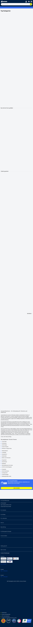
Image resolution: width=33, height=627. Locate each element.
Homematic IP (4, 454)
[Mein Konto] (26, 1)
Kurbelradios (4, 443)
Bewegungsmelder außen (6, 476)
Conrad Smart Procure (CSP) (6, 506)
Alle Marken (29, 313)
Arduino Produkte (5, 446)
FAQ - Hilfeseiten (4, 570)
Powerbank (4, 469)
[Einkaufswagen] (29, 1)
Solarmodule (4, 455)
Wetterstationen (5, 450)
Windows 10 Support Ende (6, 448)
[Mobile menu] (31, 1)
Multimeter (4, 463)
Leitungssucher (4, 472)
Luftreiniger (4, 452)
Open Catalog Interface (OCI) (6, 504)
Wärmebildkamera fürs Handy (7, 465)
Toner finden (4, 441)
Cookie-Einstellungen (5, 553)
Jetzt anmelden (16, 488)
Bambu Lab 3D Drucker (6, 457)
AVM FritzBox (4, 444)
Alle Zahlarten (3, 564)
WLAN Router (4, 461)
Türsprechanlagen (5, 474)
